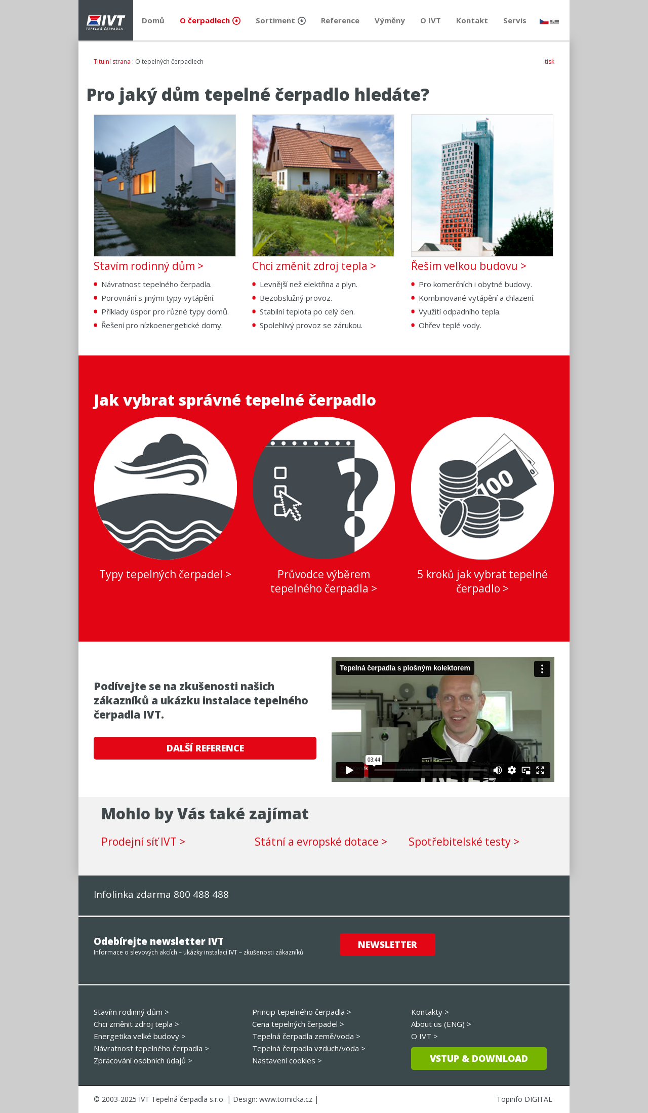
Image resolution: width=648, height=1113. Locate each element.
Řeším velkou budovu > (468, 266)
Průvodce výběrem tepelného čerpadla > (323, 581)
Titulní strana (112, 61)
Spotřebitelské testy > (464, 841)
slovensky (554, 21)
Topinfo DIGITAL (524, 1099)
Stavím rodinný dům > (149, 266)
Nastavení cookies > (287, 1060)
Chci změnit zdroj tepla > (314, 266)
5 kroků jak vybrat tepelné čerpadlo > (482, 581)
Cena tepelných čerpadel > (298, 1024)
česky (544, 21)
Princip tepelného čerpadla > (301, 1012)
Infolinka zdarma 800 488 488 (161, 894)
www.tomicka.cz (285, 1099)
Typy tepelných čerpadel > (165, 574)
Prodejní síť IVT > (143, 841)
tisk (549, 61)
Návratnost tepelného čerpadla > (151, 1048)
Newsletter (387, 944)
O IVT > (424, 1036)
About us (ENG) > (441, 1024)
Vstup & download (479, 1058)
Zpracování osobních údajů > (143, 1060)
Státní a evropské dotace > (321, 841)
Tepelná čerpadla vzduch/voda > (309, 1048)
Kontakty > (430, 1012)
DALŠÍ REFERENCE (205, 748)
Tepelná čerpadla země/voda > (306, 1036)
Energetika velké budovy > (140, 1036)
